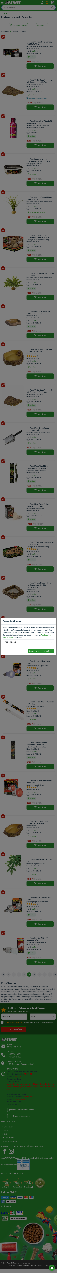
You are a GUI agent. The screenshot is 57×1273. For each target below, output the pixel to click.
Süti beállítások (10, 642)
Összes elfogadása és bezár (41, 651)
